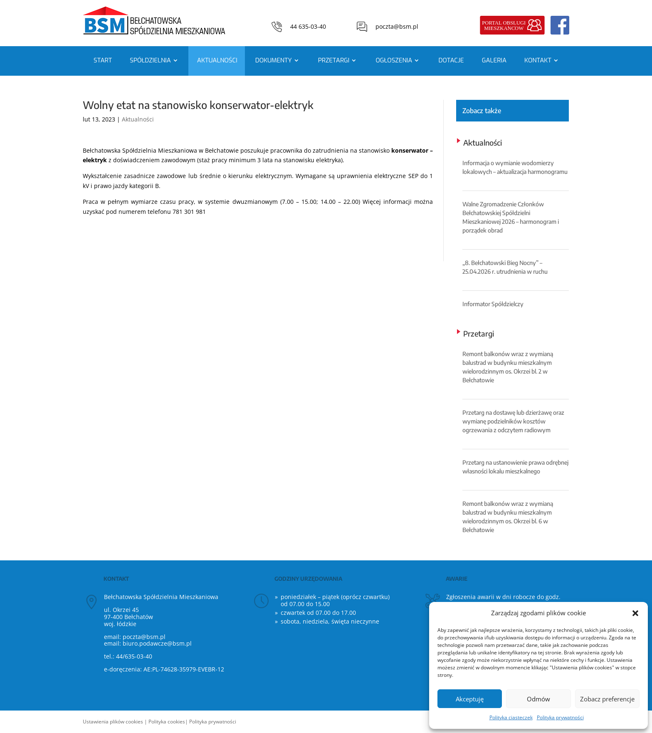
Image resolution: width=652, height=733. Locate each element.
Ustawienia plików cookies (113, 721)
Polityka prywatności (560, 717)
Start (103, 60)
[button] (635, 613)
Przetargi (334, 60)
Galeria (494, 60)
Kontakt (537, 60)
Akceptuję (470, 699)
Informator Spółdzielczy (493, 303)
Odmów (538, 699)
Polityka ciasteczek (511, 717)
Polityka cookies (166, 721)
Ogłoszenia (393, 60)
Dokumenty (273, 60)
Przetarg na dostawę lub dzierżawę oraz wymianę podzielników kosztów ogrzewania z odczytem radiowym (513, 421)
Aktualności (217, 60)
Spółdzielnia (150, 60)
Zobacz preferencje (607, 699)
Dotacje (451, 60)
